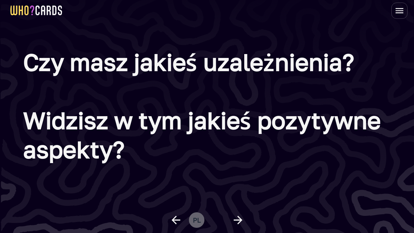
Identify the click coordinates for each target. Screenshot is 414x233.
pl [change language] (197, 220)
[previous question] (176, 220)
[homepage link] (36, 10)
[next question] (238, 220)
